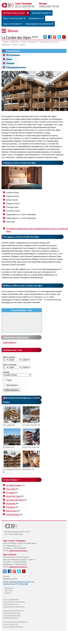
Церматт (8, 593)
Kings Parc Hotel (13, 496)
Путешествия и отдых (14, 12)
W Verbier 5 (12, 438)
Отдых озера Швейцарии (13, 626)
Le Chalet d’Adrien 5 (31, 416)
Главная (5, 41)
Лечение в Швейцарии (12, 615)
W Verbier (10, 492)
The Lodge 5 (12, 416)
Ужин (9, 380)
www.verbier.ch (9, 342)
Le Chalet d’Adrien (14, 485)
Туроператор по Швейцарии (14, 601)
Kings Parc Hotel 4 (31, 438)
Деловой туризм (40, 12)
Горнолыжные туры (11, 604)
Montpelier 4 (31, 460)
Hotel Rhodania (13, 514)
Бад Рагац (9, 590)
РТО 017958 (23, 584)
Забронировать (11, 390)
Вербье (15, 44)
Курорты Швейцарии (29, 41)
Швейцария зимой (10, 618)
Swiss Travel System (13, 18)
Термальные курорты (11, 613)
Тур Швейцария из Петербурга (15, 622)
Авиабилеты (35, 18)
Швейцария (14, 41)
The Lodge (10, 489)
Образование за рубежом (38, 23)
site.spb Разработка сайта (10, 577)
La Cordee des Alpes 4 (12, 461)
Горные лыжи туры (10, 624)
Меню (13, 31)
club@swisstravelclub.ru (18, 550)
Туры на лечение (11, 23)
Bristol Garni (11, 510)
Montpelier (10, 503)
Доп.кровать (12, 385)
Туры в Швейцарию (10, 599)
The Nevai (10, 507)
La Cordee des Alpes (15, 499)
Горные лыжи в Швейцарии (14, 606)
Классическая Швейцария (13, 610)
